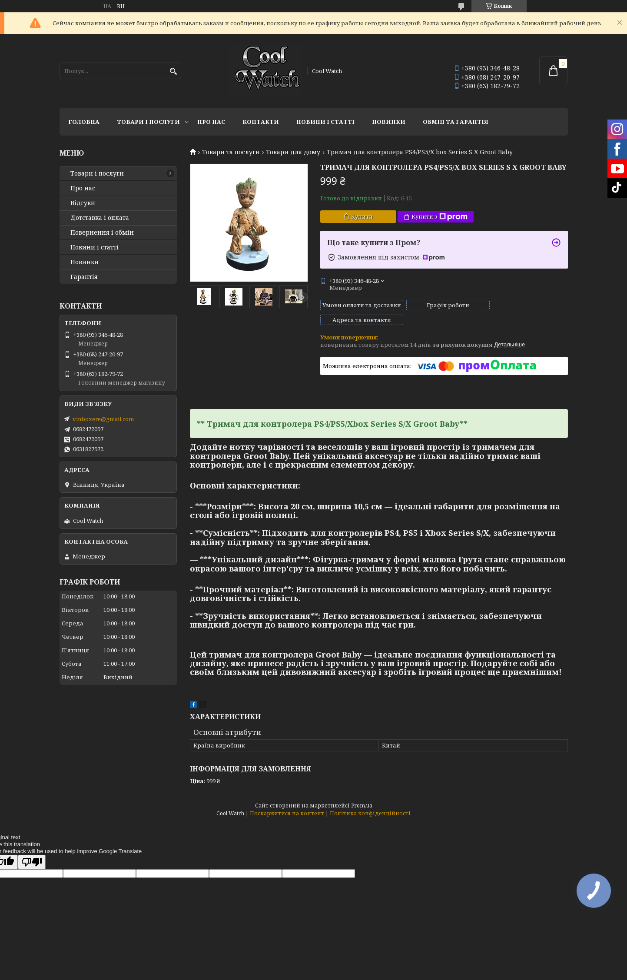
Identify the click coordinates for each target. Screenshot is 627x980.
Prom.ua (361, 797)
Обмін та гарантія (455, 122)
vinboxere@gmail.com (103, 418)
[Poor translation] (32, 854)
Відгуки (82, 203)
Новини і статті (325, 122)
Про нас (211, 122)
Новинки (388, 122)
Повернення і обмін (102, 232)
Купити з (439, 217)
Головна (84, 122)
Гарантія (84, 277)
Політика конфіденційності (370, 805)
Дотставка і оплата (99, 218)
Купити (362, 216)
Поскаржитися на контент (287, 805)
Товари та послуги (231, 152)
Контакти (260, 122)
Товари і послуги (148, 122)
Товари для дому (293, 152)
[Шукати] (173, 71)
